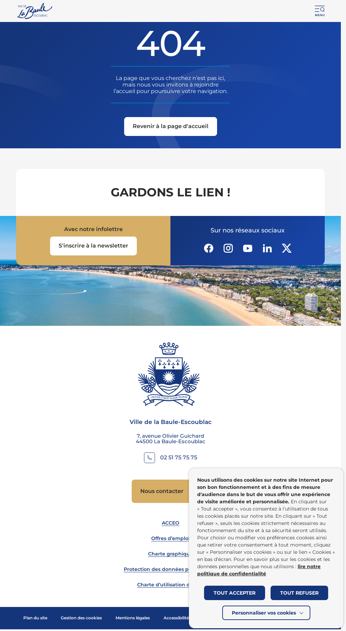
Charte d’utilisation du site (170, 585)
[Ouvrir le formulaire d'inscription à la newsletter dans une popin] (93, 246)
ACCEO (170, 523)
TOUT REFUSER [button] (299, 593)
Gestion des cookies (81, 617)
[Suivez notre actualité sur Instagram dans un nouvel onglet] (228, 248)
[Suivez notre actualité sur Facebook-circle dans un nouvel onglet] (208, 248)
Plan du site (35, 617)
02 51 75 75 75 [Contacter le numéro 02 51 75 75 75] (178, 457)
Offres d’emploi (170, 538)
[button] (319, 10)
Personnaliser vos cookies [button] (264, 613)
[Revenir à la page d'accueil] (170, 127)
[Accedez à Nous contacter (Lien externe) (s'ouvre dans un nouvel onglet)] (170, 491)
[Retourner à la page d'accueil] (35, 11)
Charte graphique (170, 554)
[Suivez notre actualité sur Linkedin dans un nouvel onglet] (267, 248)
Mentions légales (133, 617)
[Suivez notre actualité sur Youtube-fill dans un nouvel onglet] (247, 248)
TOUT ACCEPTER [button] (234, 593)
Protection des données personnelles (170, 569)
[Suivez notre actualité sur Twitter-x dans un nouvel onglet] (286, 248)
